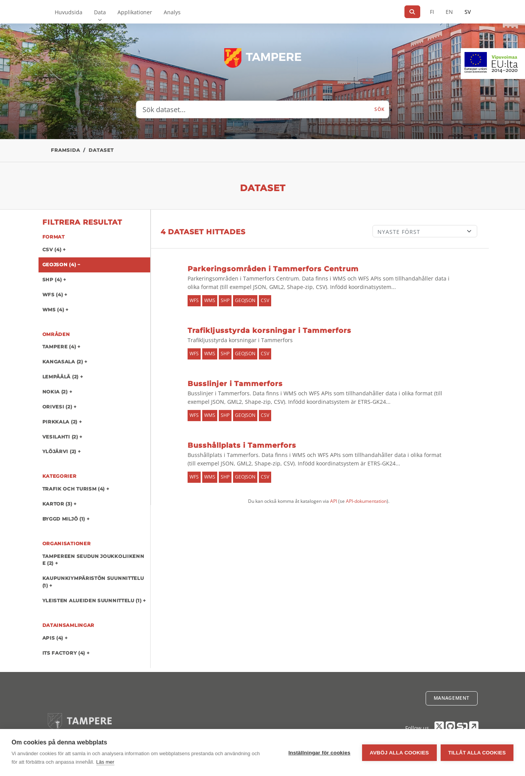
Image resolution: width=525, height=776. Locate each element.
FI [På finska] (432, 11)
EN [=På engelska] (449, 11)
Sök (379, 109)
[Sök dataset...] (253, 109)
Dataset (101, 150)
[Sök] (412, 11)
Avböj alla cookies (399, 753)
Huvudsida (68, 12)
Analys (172, 12)
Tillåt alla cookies (477, 753)
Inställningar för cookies (319, 753)
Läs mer (105, 762)
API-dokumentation (366, 501)
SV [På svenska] (468, 11)
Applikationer (134, 12)
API (333, 501)
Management (452, 698)
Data (100, 12)
